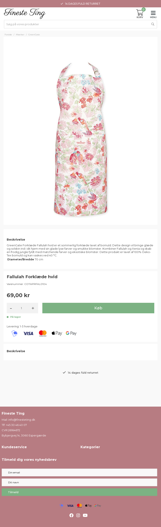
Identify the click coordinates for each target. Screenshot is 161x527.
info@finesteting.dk (21, 419)
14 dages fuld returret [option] (80, 3)
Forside (8, 34)
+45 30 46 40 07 (16, 425)
